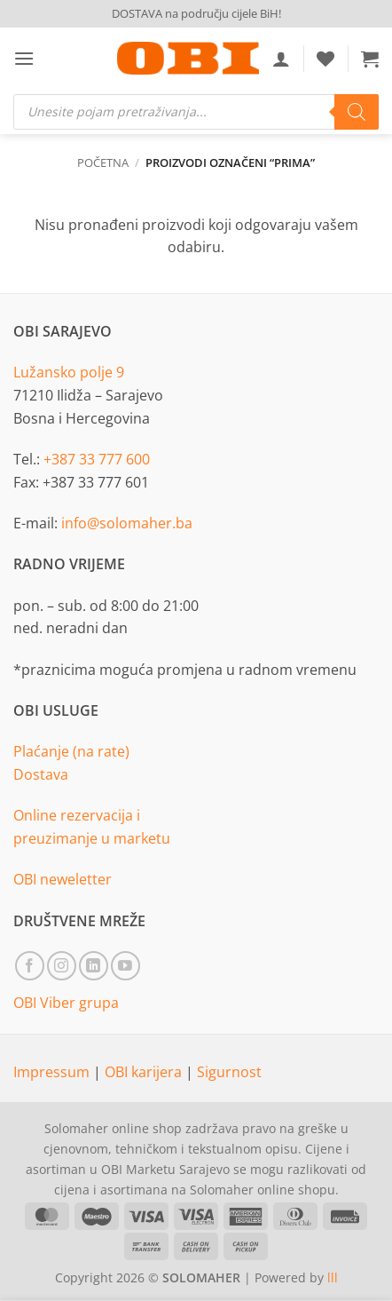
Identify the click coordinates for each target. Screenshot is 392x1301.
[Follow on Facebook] (29, 965)
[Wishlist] (325, 58)
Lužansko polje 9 (68, 372)
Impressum (53, 1072)
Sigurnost (229, 1072)
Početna (103, 163)
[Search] (356, 112)
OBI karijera (145, 1072)
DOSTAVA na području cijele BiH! (196, 13)
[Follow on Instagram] (61, 965)
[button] (24, 58)
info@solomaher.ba (126, 523)
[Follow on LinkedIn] (93, 965)
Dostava (40, 774)
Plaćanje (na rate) (71, 751)
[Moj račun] (281, 58)
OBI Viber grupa (66, 1002)
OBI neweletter (62, 879)
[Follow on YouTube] (125, 965)
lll (332, 1277)
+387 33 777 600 (96, 459)
